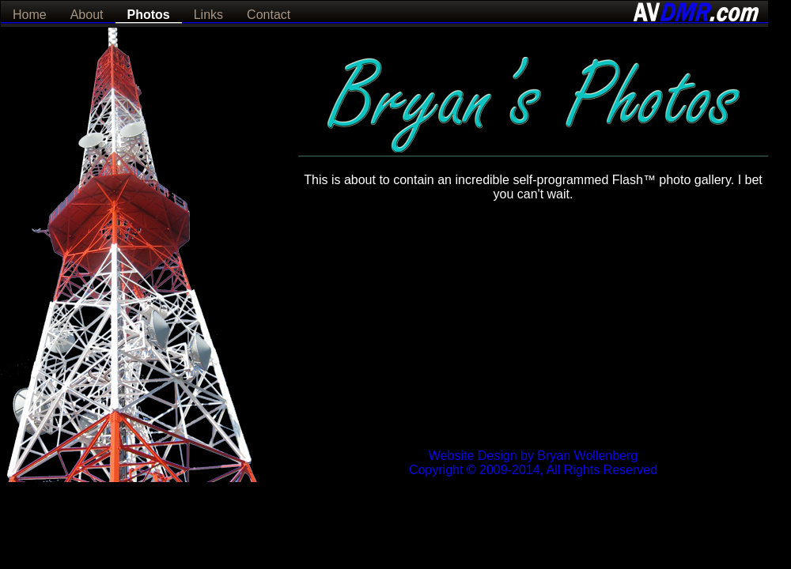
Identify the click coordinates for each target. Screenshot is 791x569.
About (87, 14)
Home (30, 14)
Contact (268, 14)
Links (208, 14)
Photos (148, 14)
